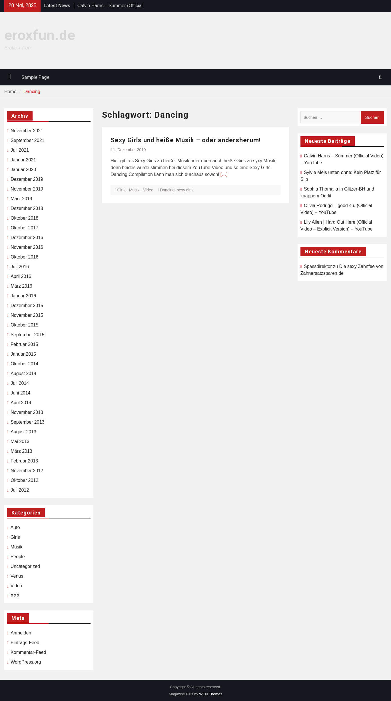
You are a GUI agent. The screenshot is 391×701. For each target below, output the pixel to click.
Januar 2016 (23, 295)
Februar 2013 (24, 460)
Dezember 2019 (27, 179)
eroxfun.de (39, 35)
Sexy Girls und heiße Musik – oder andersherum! (186, 140)
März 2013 (21, 451)
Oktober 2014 (24, 363)
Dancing (167, 190)
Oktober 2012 (24, 480)
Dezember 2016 (27, 237)
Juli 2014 (20, 383)
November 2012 (27, 470)
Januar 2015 (23, 354)
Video (148, 190)
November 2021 (27, 130)
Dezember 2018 (27, 208)
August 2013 (23, 431)
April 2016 (21, 276)
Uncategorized (25, 566)
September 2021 (27, 140)
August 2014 (23, 373)
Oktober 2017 (24, 227)
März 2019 (21, 198)
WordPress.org (26, 662)
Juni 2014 (20, 392)
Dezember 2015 (27, 305)
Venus (17, 576)
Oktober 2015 (24, 325)
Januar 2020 (23, 169)
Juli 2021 (20, 150)
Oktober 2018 (24, 218)
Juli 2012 (20, 490)
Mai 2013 (20, 441)
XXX (15, 595)
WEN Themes (210, 694)
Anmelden (21, 632)
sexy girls (185, 190)
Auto (15, 527)
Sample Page (35, 77)
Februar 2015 (24, 344)
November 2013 (27, 412)
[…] (223, 174)
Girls (121, 190)
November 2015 (27, 315)
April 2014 (21, 402)
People (18, 556)
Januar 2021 (23, 159)
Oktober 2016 (24, 257)
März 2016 (21, 286)
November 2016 (27, 247)
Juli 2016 (20, 266)
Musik (134, 190)
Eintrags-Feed (25, 642)
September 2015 (27, 334)
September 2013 (27, 422)
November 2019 (27, 189)
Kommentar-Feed (28, 652)
